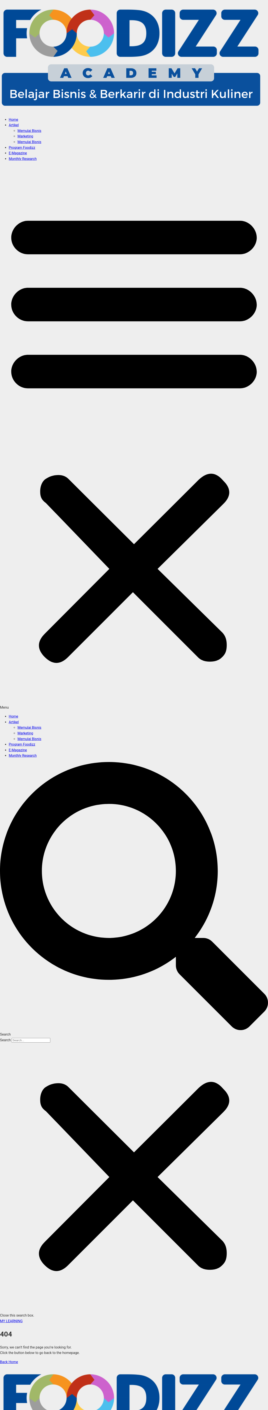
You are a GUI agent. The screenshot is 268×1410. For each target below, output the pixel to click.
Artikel (14, 125)
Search (5, 1040)
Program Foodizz (22, 148)
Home (13, 120)
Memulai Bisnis (29, 131)
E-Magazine (18, 153)
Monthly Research (23, 159)
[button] (134, 437)
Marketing (25, 136)
